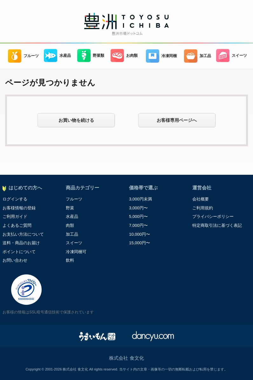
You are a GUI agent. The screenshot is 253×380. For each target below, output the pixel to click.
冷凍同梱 (161, 56)
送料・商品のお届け (21, 242)
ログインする (15, 199)
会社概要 (200, 199)
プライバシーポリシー (213, 216)
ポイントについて (19, 251)
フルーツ (23, 56)
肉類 (70, 225)
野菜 (70, 208)
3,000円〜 (138, 208)
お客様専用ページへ (177, 120)
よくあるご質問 (17, 225)
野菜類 (90, 55)
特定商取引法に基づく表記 (217, 225)
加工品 (197, 56)
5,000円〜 (138, 216)
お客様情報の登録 (19, 208)
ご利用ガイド (15, 216)
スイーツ (231, 55)
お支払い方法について (23, 234)
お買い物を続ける (76, 120)
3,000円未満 (140, 199)
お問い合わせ (15, 260)
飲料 (70, 260)
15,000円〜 (139, 242)
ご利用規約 (202, 208)
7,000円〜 (138, 225)
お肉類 (124, 55)
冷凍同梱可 (76, 251)
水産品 (57, 55)
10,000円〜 (139, 234)
